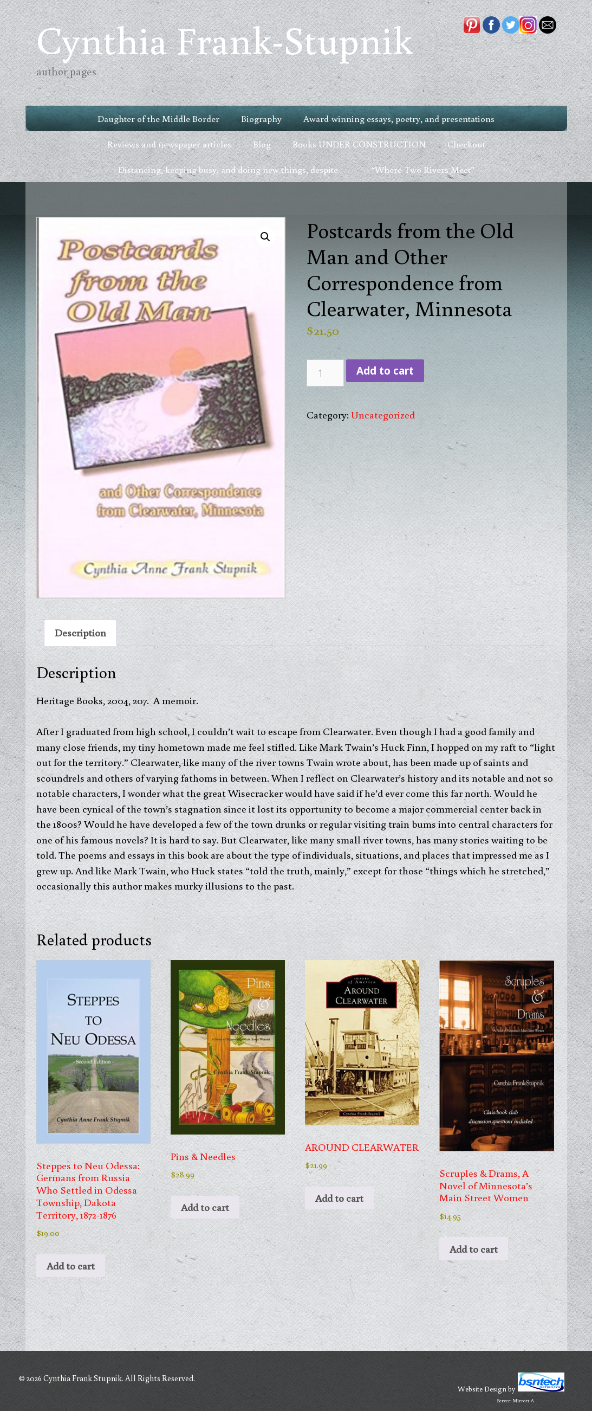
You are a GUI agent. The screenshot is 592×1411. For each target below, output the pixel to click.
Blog (262, 144)
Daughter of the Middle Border (158, 118)
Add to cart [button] (71, 1265)
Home (48, 200)
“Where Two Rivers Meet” (422, 169)
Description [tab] (80, 632)
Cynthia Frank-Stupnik (224, 39)
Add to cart (385, 371)
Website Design (482, 1389)
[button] (265, 237)
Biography (261, 118)
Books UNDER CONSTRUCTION (359, 144)
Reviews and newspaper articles (169, 144)
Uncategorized (99, 200)
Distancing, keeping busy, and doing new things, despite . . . (233, 169)
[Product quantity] (325, 373)
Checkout (466, 144)
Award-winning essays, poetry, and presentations (399, 118)
